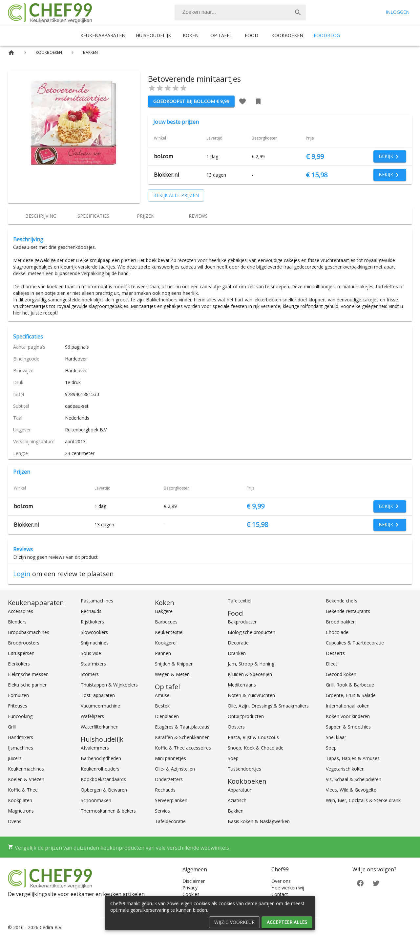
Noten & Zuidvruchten (251, 695)
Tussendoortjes (244, 769)
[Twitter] (376, 882)
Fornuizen (18, 695)
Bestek (162, 706)
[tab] (40, 216)
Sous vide (91, 653)
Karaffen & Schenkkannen (182, 737)
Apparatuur (239, 790)
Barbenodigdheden (101, 758)
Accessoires (20, 611)
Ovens (14, 821)
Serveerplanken (171, 800)
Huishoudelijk (153, 35)
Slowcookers (94, 632)
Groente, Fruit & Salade (351, 695)
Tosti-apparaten (98, 695)
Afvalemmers (95, 748)
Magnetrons (21, 811)
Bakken (235, 811)
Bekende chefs (341, 601)
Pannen (163, 653)
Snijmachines (95, 643)
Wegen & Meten (172, 674)
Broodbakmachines (28, 632)
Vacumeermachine (100, 706)
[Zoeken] (232, 12)
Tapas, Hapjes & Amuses (353, 758)
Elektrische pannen (28, 685)
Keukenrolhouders (100, 769)
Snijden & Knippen (174, 664)
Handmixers (20, 737)
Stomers (90, 674)
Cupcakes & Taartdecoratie (355, 643)
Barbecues (166, 622)
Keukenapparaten (102, 35)
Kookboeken (287, 35)
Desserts (335, 653)
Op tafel (221, 35)
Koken (191, 35)
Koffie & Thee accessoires (183, 748)
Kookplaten (20, 800)
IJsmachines (20, 748)
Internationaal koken (347, 706)
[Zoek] (298, 12)
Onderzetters (169, 779)
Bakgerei (164, 611)
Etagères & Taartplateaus (182, 727)
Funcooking (20, 716)
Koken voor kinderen (348, 716)
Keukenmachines (26, 769)
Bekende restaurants (348, 611)
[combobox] (240, 12)
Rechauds (91, 611)
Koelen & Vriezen (26, 779)
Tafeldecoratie (170, 821)
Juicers (15, 758)
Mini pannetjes (170, 758)
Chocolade (337, 632)
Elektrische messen (28, 674)
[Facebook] (360, 882)
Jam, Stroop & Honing (251, 664)
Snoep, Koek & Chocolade (256, 748)
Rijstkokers (92, 622)
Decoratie (238, 643)
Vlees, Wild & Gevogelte (351, 790)
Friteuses (17, 706)
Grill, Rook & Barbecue (350, 685)
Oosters (236, 727)
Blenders (17, 622)
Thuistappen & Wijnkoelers (109, 685)
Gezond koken (341, 674)
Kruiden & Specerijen (250, 674)
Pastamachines (97, 601)
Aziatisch (237, 800)
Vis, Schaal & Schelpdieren (353, 779)
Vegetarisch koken (345, 769)
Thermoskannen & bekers (108, 811)
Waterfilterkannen (99, 727)
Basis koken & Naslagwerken (259, 821)
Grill (12, 727)
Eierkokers (19, 664)
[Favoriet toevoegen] (242, 101)
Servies (162, 811)
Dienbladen (167, 716)
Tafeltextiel (239, 601)
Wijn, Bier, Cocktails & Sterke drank (363, 800)
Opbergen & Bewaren (104, 790)
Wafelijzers (92, 716)
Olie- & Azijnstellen (175, 769)
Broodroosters (23, 643)
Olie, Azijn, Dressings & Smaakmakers (268, 706)
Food (251, 35)
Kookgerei (166, 643)
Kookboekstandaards (103, 779)
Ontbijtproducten (246, 716)
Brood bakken (341, 622)
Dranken (237, 653)
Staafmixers (93, 664)
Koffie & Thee (23, 790)
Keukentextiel (169, 632)
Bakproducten (243, 622)
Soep (233, 758)
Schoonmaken (96, 800)
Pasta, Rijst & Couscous (253, 737)
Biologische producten (251, 632)
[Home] (11, 52)
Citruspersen (21, 653)
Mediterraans (242, 685)
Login (22, 573)
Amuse (162, 695)
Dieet (331, 664)
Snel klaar (336, 737)
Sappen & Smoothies (348, 727)
